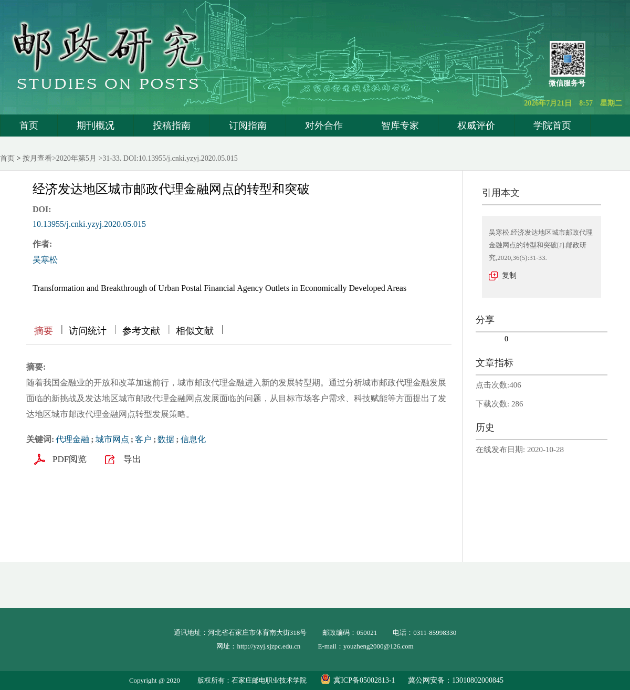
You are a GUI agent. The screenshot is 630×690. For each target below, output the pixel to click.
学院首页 (552, 125)
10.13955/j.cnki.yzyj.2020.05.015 (89, 223)
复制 (509, 275)
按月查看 (37, 158)
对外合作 (324, 125)
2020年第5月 (76, 158)
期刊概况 (95, 125)
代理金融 (72, 439)
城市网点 (112, 439)
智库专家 (400, 125)
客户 (143, 439)
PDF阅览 (69, 459)
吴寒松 (45, 259)
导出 (132, 459)
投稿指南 (172, 125)
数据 (166, 439)
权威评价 (476, 125)
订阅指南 (248, 125)
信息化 (193, 439)
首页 (28, 125)
